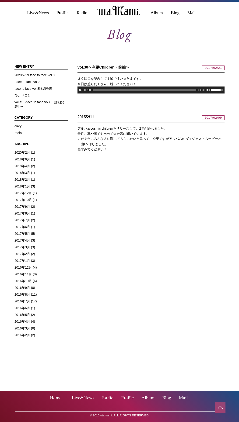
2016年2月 (22, 335)
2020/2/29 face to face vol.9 (34, 75)
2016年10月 (23, 281)
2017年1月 (22, 261)
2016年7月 (22, 301)
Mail (191, 12)
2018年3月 (22, 173)
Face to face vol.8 (27, 82)
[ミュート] (208, 90)
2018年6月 (22, 159)
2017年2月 (22, 254)
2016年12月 (23, 267)
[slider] (144, 90)
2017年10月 (23, 200)
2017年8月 (22, 213)
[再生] (80, 90)
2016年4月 (22, 321)
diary (17, 126)
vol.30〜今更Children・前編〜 (103, 67)
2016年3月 (22, 328)
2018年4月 (22, 166)
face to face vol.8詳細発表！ (35, 88)
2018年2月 (22, 179)
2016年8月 (22, 294)
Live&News (38, 12)
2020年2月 (22, 152)
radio (18, 133)
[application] (151, 89)
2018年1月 (22, 186)
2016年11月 (23, 274)
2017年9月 (22, 206)
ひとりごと (22, 95)
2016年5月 (22, 315)
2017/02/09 (213, 117)
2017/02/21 (213, 67)
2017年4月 (22, 240)
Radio (82, 12)
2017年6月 (22, 227)
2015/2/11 (85, 117)
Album (157, 12)
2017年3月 (22, 247)
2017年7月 (22, 220)
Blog (175, 12)
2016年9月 (22, 288)
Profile (62, 12)
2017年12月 (23, 193)
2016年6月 (22, 308)
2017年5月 (22, 233)
